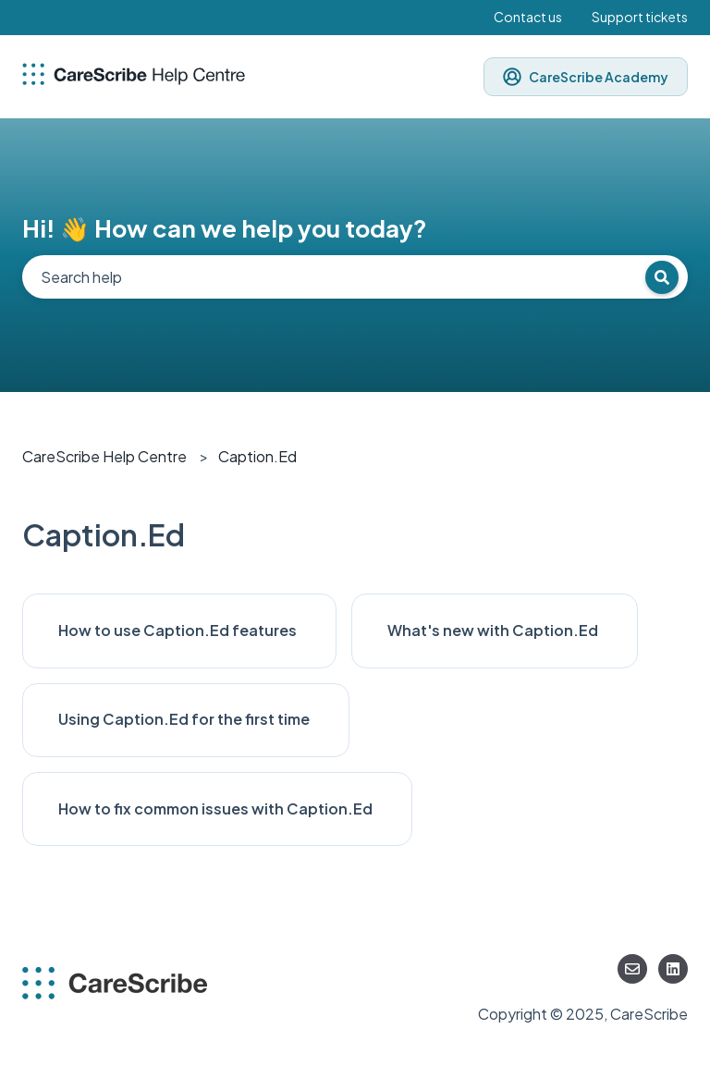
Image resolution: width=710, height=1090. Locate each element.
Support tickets (640, 16)
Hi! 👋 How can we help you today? (224, 228)
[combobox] (355, 277)
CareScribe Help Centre (104, 456)
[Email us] (632, 969)
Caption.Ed (257, 456)
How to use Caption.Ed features (179, 630)
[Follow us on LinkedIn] (673, 969)
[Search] (662, 277)
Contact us (528, 16)
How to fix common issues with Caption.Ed (216, 808)
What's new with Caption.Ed (494, 630)
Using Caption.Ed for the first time (185, 719)
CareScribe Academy (585, 76)
